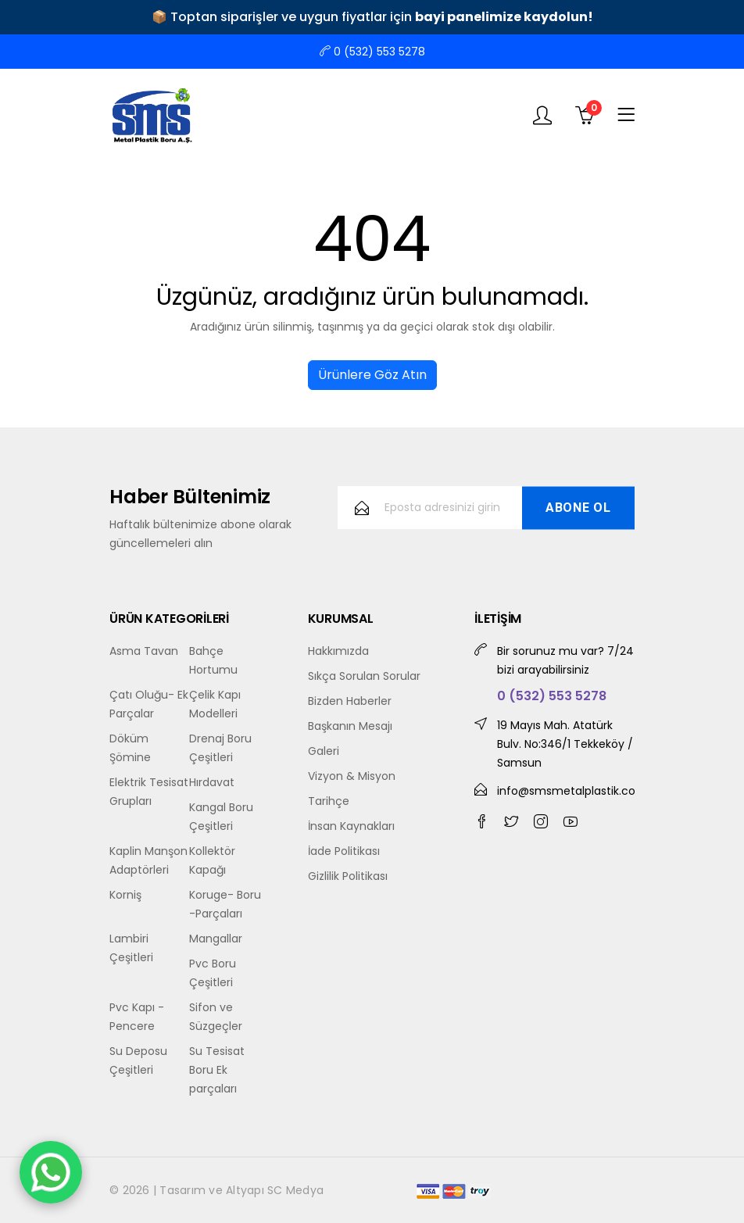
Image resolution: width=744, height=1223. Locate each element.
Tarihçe (328, 801)
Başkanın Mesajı (350, 726)
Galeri (323, 751)
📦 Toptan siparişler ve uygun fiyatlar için (372, 17)
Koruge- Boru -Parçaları (225, 904)
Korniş (125, 895)
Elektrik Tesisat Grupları (148, 791)
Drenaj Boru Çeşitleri (220, 748)
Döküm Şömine (130, 748)
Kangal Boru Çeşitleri (221, 816)
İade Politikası (344, 851)
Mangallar (215, 938)
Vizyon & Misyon (351, 776)
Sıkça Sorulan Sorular (364, 676)
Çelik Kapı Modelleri (215, 704)
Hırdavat (211, 782)
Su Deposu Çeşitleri (138, 1060)
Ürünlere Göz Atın (372, 375)
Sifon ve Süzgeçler (215, 1016)
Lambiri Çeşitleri (131, 948)
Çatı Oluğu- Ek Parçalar (148, 704)
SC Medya (295, 1190)
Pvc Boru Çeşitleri (212, 973)
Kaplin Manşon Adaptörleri (148, 860)
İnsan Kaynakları (351, 826)
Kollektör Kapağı (212, 860)
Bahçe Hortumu (213, 660)
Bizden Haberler (350, 701)
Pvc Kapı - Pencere (136, 1016)
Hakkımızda (338, 651)
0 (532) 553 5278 (372, 51)
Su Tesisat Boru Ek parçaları (217, 1069)
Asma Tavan (143, 651)
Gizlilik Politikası (348, 876)
